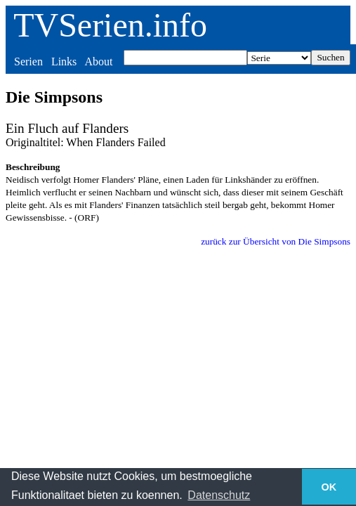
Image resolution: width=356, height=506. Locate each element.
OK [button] (329, 487)
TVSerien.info (110, 25)
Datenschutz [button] (218, 495)
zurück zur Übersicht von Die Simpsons (275, 241)
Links (64, 61)
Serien (28, 61)
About (98, 61)
